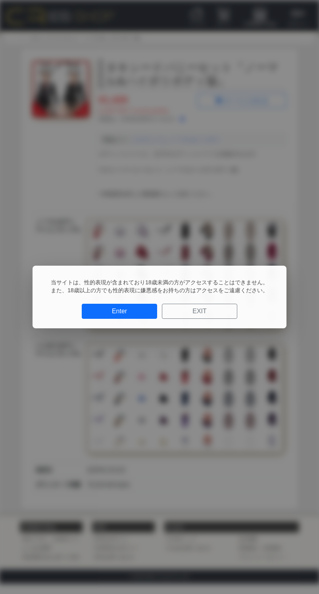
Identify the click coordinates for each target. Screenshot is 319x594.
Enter (119, 311)
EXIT (199, 311)
